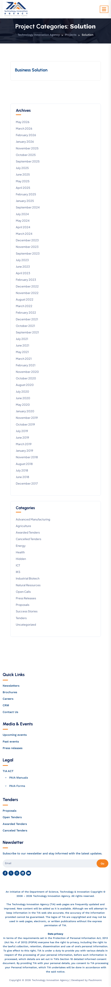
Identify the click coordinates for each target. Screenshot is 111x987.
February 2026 (26, 135)
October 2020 (26, 378)
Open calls (23, 591)
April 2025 (23, 188)
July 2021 (22, 339)
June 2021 (22, 345)
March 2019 (24, 444)
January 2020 (25, 411)
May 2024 (22, 220)
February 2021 (25, 365)
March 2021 (24, 358)
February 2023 (26, 279)
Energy (21, 546)
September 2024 (28, 207)
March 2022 (24, 306)
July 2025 (22, 168)
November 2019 (27, 418)
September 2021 (27, 332)
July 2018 (22, 470)
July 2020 (22, 391)
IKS (18, 572)
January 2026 (25, 141)
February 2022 (26, 312)
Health (20, 552)
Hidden (21, 559)
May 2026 (22, 122)
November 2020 (27, 372)
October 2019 (25, 424)
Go (102, 863)
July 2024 (22, 214)
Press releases (26, 598)
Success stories (26, 611)
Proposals (22, 605)
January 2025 (25, 201)
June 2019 (22, 437)
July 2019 (22, 431)
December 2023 (27, 240)
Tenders (21, 618)
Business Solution (31, 69)
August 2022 (24, 299)
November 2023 (27, 247)
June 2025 (23, 174)
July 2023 (22, 260)
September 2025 (28, 161)
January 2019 (24, 450)
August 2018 (24, 464)
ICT (18, 565)
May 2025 (22, 181)
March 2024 (24, 233)
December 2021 (27, 319)
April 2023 (23, 273)
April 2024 (23, 227)
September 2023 (28, 253)
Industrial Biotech (27, 578)
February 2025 (26, 194)
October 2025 (26, 155)
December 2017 (27, 483)
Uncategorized (26, 624)
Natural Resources (28, 585)
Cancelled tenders (28, 539)
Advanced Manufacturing (33, 519)
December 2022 (27, 286)
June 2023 (23, 266)
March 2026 (24, 128)
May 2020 (23, 404)
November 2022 (27, 293)
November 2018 (27, 457)
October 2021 (25, 326)
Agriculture (23, 526)
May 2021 (22, 352)
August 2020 (25, 385)
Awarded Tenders (28, 532)
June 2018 (22, 477)
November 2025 (27, 148)
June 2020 (23, 398)
